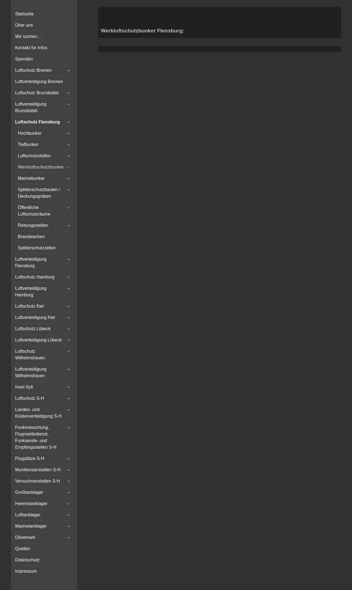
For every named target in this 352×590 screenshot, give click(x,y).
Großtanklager (29, 492)
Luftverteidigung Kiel (35, 317)
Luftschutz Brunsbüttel (37, 92)
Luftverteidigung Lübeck (38, 340)
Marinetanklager (31, 526)
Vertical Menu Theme (230, 57)
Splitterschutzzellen (37, 248)
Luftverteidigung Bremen (39, 81)
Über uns (24, 25)
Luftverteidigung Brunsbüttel (30, 107)
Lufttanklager (28, 514)
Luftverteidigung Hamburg (30, 291)
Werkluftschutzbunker (41, 167)
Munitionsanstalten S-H (38, 469)
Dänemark (25, 537)
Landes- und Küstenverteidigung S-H (38, 412)
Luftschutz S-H (29, 398)
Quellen (22, 548)
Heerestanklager (31, 503)
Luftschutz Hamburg (34, 277)
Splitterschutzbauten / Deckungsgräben (39, 192)
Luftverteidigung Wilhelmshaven (30, 372)
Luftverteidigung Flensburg (30, 262)
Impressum (26, 571)
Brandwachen (31, 236)
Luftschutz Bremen (33, 70)
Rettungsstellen (33, 225)
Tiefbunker (28, 144)
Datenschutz (27, 560)
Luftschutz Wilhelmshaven (30, 354)
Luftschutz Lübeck (33, 328)
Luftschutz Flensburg (37, 122)
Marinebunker (31, 178)
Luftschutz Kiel (29, 306)
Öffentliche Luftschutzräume (34, 210)
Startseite (24, 14)
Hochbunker (30, 133)
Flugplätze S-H (29, 458)
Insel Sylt (24, 387)
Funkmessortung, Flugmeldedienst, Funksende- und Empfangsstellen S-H (35, 437)
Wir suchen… (28, 36)
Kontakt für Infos (31, 47)
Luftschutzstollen (34, 155)
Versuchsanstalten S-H (37, 481)
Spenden (24, 59)
